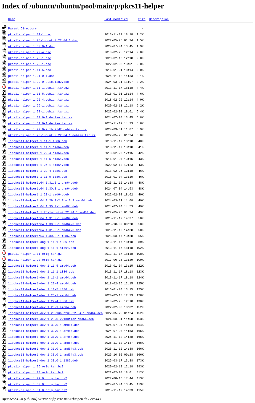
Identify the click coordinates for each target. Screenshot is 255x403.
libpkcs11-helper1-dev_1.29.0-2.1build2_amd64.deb (51, 319)
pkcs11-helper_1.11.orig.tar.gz (35, 254)
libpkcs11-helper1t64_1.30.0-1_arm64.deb (43, 188)
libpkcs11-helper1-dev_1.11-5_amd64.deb (42, 265)
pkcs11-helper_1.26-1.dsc (29, 58)
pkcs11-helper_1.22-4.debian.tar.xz (38, 99)
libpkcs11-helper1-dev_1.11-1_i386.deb (41, 271)
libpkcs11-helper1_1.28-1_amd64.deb (38, 194)
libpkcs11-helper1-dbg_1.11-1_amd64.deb (42, 248)
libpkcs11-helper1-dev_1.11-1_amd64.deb (42, 277)
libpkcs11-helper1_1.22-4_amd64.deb (38, 153)
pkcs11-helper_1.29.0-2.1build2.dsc (38, 82)
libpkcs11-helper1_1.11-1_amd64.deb (38, 147)
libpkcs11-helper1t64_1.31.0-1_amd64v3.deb (44, 230)
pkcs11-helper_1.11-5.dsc (29, 70)
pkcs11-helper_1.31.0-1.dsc (31, 76)
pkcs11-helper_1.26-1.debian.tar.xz (38, 105)
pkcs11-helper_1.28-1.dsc (29, 64)
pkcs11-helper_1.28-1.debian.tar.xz (38, 111)
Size (141, 19)
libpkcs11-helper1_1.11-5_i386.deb (37, 176)
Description (159, 19)
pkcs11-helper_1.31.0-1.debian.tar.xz (40, 123)
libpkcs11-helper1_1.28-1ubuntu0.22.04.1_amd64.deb (52, 212)
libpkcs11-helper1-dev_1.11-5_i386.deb (41, 289)
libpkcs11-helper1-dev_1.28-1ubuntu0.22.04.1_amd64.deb (55, 313)
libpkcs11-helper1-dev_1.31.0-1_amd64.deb (44, 343)
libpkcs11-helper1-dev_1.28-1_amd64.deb (42, 307)
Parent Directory (22, 28)
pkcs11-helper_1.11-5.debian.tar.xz (38, 93)
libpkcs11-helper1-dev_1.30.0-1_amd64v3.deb (45, 354)
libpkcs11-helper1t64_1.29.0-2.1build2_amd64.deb (50, 200)
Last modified (116, 19)
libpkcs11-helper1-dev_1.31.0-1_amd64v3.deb (45, 348)
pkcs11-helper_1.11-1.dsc (29, 34)
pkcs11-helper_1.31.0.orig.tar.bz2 (37, 390)
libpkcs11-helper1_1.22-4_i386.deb (37, 171)
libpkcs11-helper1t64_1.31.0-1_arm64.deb (43, 182)
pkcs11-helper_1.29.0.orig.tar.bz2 (37, 378)
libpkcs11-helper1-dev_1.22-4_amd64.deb (42, 283)
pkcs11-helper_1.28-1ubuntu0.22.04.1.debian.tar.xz (52, 135)
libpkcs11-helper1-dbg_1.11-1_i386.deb (41, 242)
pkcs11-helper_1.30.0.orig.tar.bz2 (37, 384)
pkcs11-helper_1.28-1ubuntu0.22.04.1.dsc (43, 40)
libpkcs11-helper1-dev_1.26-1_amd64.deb (42, 295)
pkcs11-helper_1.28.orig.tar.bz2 (36, 372)
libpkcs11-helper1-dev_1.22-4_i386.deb (41, 301)
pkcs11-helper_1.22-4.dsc (29, 52)
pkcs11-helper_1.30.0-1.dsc (31, 46)
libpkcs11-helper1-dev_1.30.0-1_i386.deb (43, 360)
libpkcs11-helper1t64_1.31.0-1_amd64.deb (43, 218)
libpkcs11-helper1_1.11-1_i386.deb (37, 141)
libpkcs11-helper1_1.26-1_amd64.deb (38, 165)
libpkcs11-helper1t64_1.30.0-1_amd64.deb (43, 206)
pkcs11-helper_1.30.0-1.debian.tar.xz (40, 117)
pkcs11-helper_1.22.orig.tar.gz (35, 259)
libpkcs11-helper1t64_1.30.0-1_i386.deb (42, 236)
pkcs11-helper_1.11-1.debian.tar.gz (38, 88)
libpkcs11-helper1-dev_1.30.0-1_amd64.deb (44, 325)
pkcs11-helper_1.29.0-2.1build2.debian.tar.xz (47, 129)
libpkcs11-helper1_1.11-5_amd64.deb (38, 159)
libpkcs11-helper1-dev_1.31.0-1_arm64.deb (44, 337)
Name (11, 19)
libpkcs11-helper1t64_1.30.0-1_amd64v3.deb (44, 224)
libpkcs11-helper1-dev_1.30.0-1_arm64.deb (44, 331)
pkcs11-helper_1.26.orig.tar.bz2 (36, 366)
